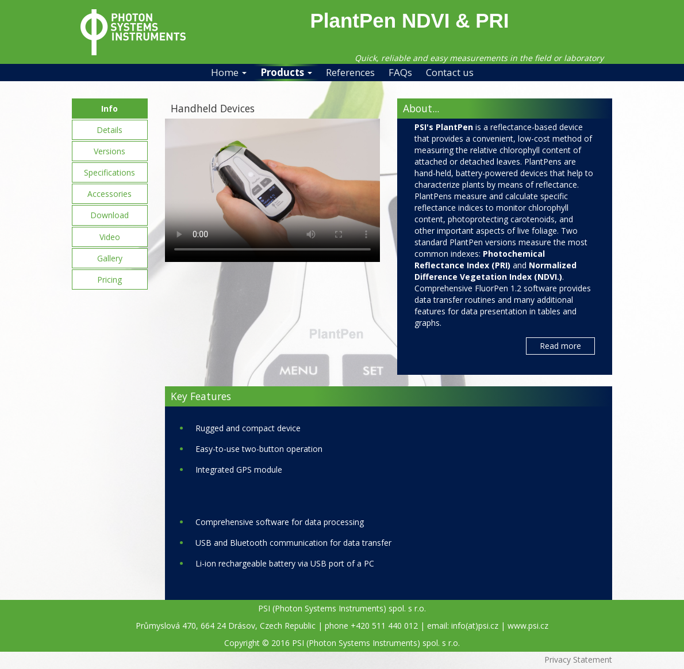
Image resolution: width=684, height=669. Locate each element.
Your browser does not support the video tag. (272, 190)
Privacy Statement (578, 659)
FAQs (400, 72)
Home (229, 72)
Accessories (109, 193)
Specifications (109, 172)
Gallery (109, 258)
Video (109, 236)
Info (109, 108)
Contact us (450, 72)
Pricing (109, 279)
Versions (109, 151)
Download (109, 215)
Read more (560, 345)
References (350, 72)
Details (109, 129)
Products (286, 72)
